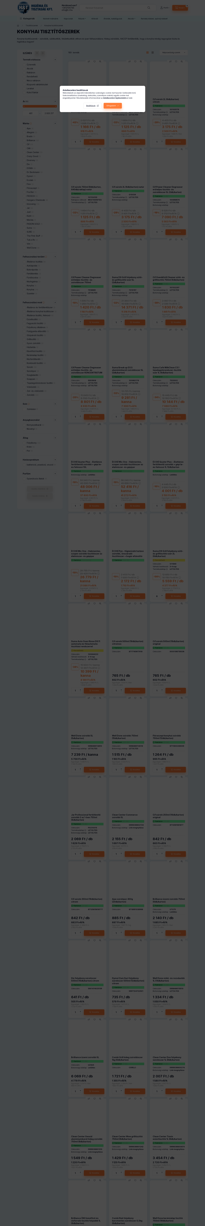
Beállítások (91, 106)
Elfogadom (111, 106)
